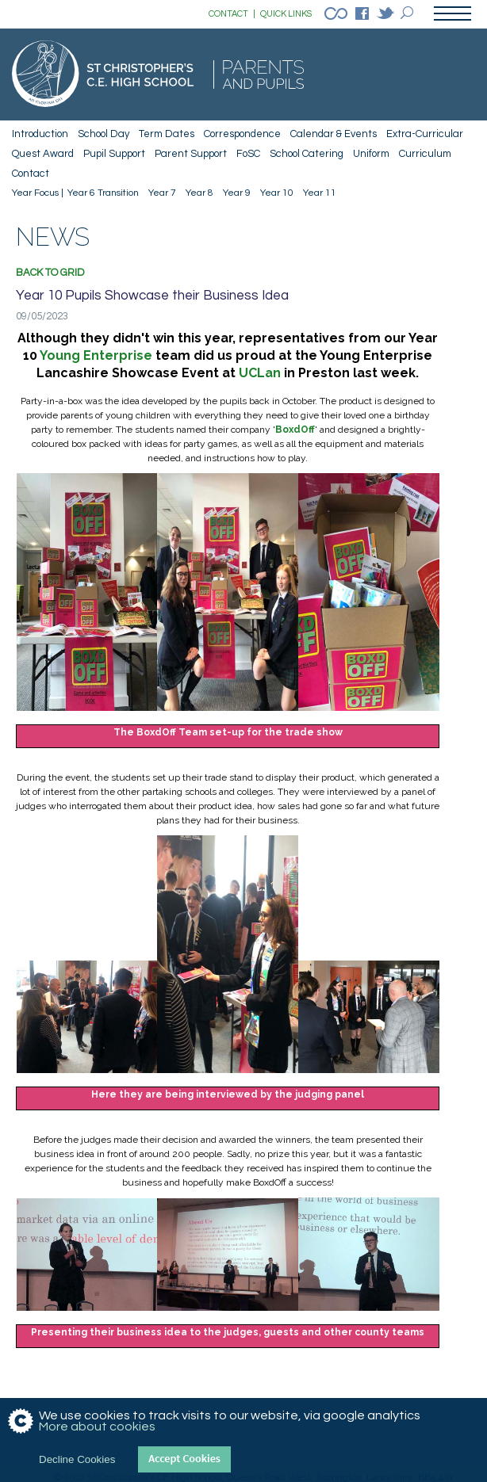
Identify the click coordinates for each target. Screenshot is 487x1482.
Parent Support (191, 153)
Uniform (371, 153)
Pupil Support (114, 153)
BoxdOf (295, 429)
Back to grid (50, 272)
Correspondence (242, 133)
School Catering (306, 153)
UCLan (260, 372)
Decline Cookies (77, 1459)
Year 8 (199, 193)
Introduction (40, 133)
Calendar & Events (333, 133)
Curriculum (425, 153)
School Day (103, 133)
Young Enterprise (96, 355)
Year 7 (162, 193)
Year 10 (276, 193)
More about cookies (97, 1426)
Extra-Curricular (424, 133)
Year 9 (237, 193)
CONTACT (232, 14)
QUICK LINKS (286, 14)
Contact (30, 173)
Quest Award (43, 153)
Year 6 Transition (103, 193)
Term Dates (166, 133)
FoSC (248, 153)
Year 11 (319, 193)
